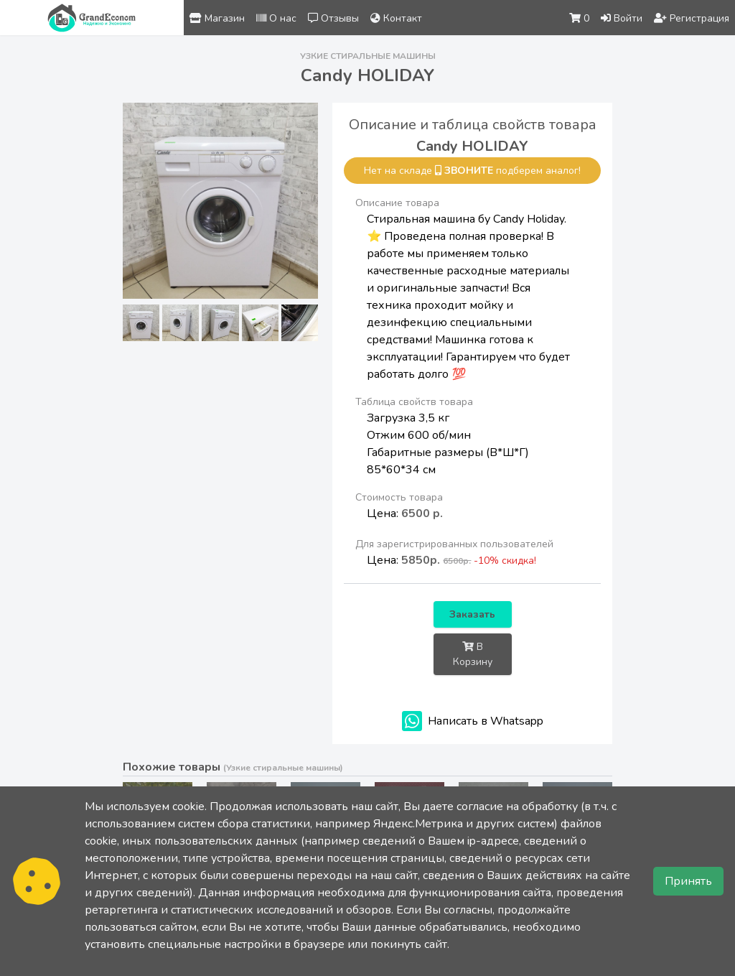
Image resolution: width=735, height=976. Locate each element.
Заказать (472, 614)
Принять (688, 881)
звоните (468, 170)
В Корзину (472, 654)
